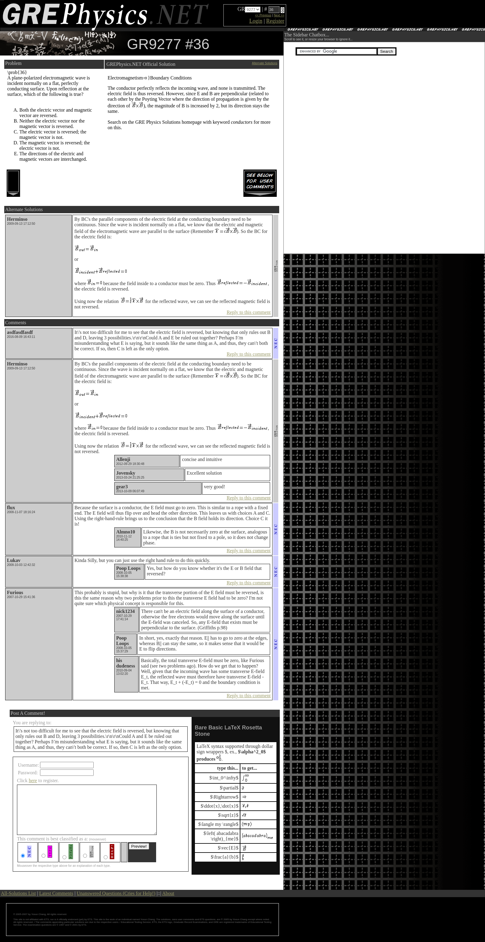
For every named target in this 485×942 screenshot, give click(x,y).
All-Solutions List (18, 893)
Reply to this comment (249, 312)
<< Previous (263, 15)
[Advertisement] (358, 14)
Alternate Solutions (264, 63)
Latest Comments (56, 893)
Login (255, 21)
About (168, 893)
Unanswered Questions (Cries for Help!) (116, 893)
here (33, 780)
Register (275, 21)
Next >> (279, 15)
